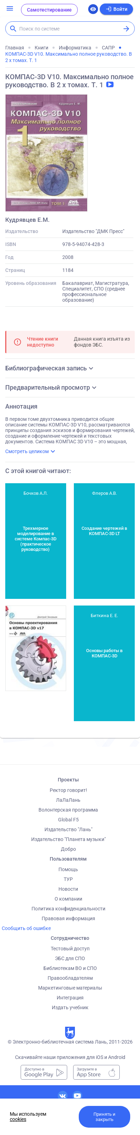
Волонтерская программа (68, 810)
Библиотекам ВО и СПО (70, 968)
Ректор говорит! (68, 790)
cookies (18, 1119)
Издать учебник (70, 1007)
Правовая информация (68, 918)
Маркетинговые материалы (70, 988)
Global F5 (68, 819)
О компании (68, 899)
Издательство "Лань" (68, 829)
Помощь (68, 869)
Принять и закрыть (104, 1117)
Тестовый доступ (70, 948)
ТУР (68, 879)
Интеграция (70, 997)
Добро (68, 849)
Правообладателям (70, 978)
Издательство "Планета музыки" (68, 839)
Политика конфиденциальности (68, 908)
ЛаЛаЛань (68, 800)
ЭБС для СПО (70, 958)
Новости (68, 889)
